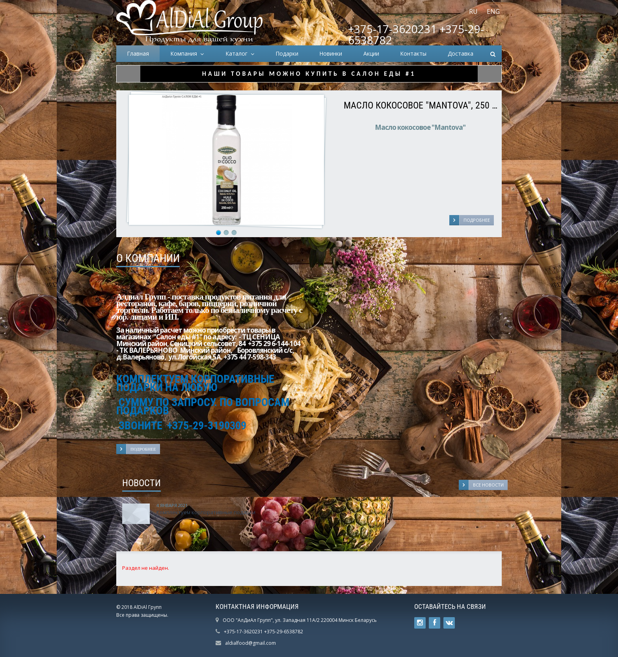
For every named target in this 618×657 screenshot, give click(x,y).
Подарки (286, 53)
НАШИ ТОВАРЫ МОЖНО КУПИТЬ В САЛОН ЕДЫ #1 (309, 73)
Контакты (413, 53)
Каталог (238, 53)
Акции (371, 53)
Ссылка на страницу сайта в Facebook (434, 623)
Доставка (460, 53)
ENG (493, 11)
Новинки (330, 53)
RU (473, 11)
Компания (185, 53)
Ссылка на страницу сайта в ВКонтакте (449, 623)
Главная (138, 53)
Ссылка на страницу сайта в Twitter (420, 623)
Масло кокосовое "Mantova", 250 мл (421, 105)
